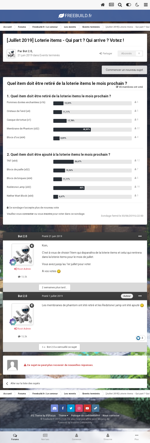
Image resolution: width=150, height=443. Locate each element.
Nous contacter (111, 415)
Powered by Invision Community (75, 422)
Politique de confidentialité (85, 415)
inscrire (48, 213)
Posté (52, 236)
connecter (28, 213)
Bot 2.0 (27, 51)
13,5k (22, 276)
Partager (105, 53)
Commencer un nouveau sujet (124, 69)
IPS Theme (36, 415)
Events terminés (50, 55)
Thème (63, 415)
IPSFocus (51, 415)
